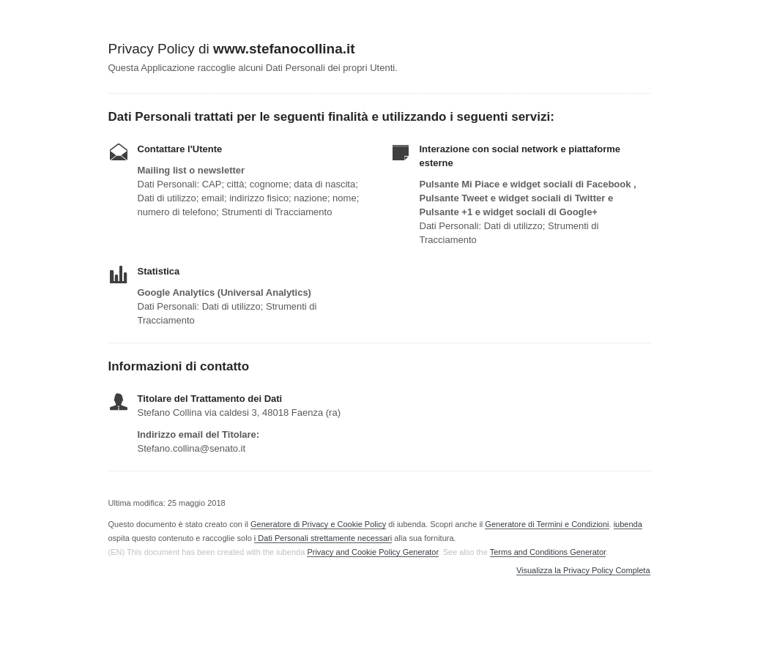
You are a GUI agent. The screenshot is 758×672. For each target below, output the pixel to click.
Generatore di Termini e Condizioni (547, 524)
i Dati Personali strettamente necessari (323, 538)
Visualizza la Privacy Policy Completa (583, 571)
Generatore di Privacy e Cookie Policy (318, 524)
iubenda (628, 524)
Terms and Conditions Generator (548, 552)
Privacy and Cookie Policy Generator (372, 552)
